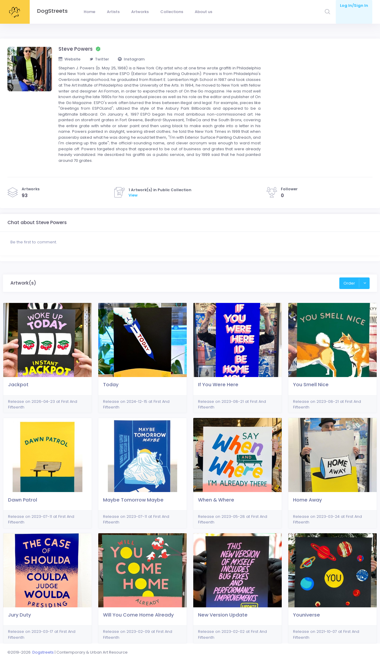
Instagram (131, 59)
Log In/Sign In (354, 5)
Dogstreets (43, 652)
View (133, 195)
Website (69, 59)
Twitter (99, 59)
